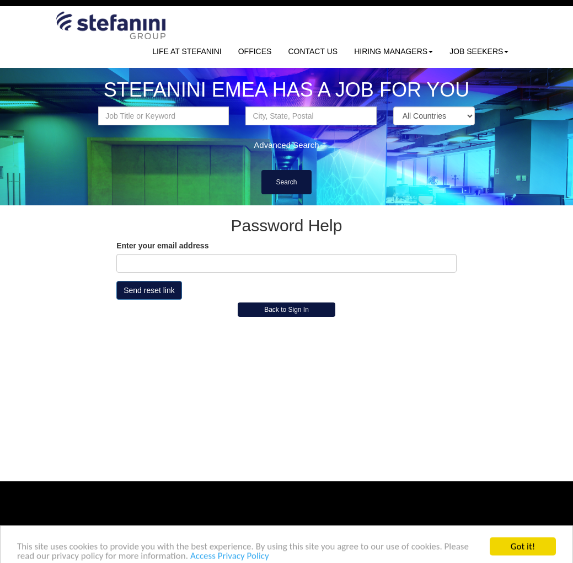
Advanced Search (286, 145)
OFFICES (255, 51)
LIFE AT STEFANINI (187, 51)
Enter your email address (162, 245)
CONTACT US (313, 51)
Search (286, 182)
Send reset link (149, 290)
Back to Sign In (286, 310)
